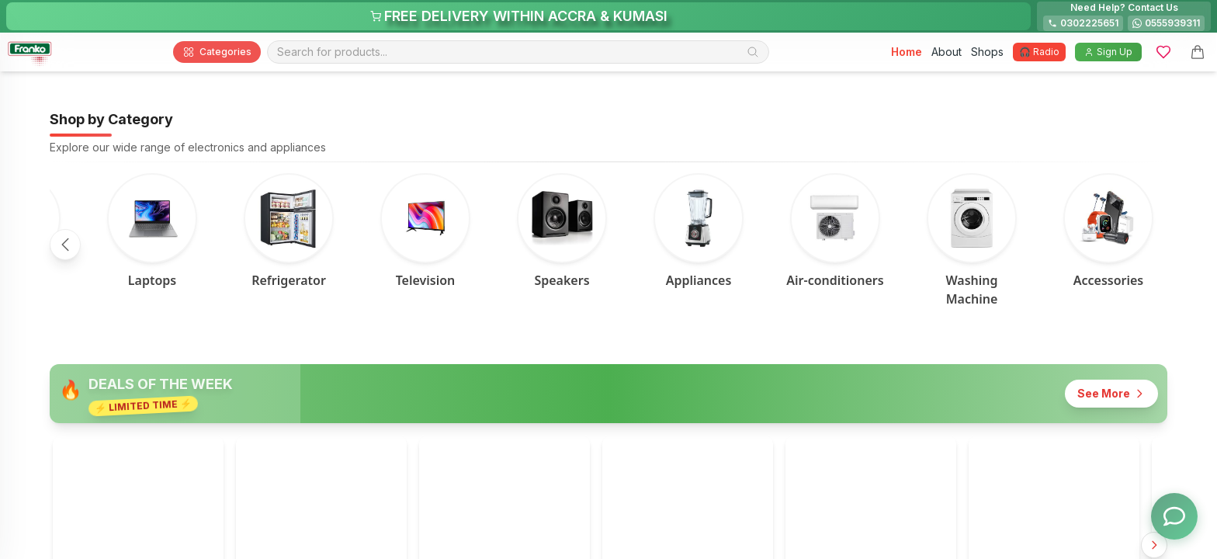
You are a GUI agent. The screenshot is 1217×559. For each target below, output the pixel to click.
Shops (987, 51)
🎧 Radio (1039, 51)
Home (906, 51)
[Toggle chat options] (1174, 516)
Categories (216, 52)
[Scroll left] (65, 244)
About (946, 51)
